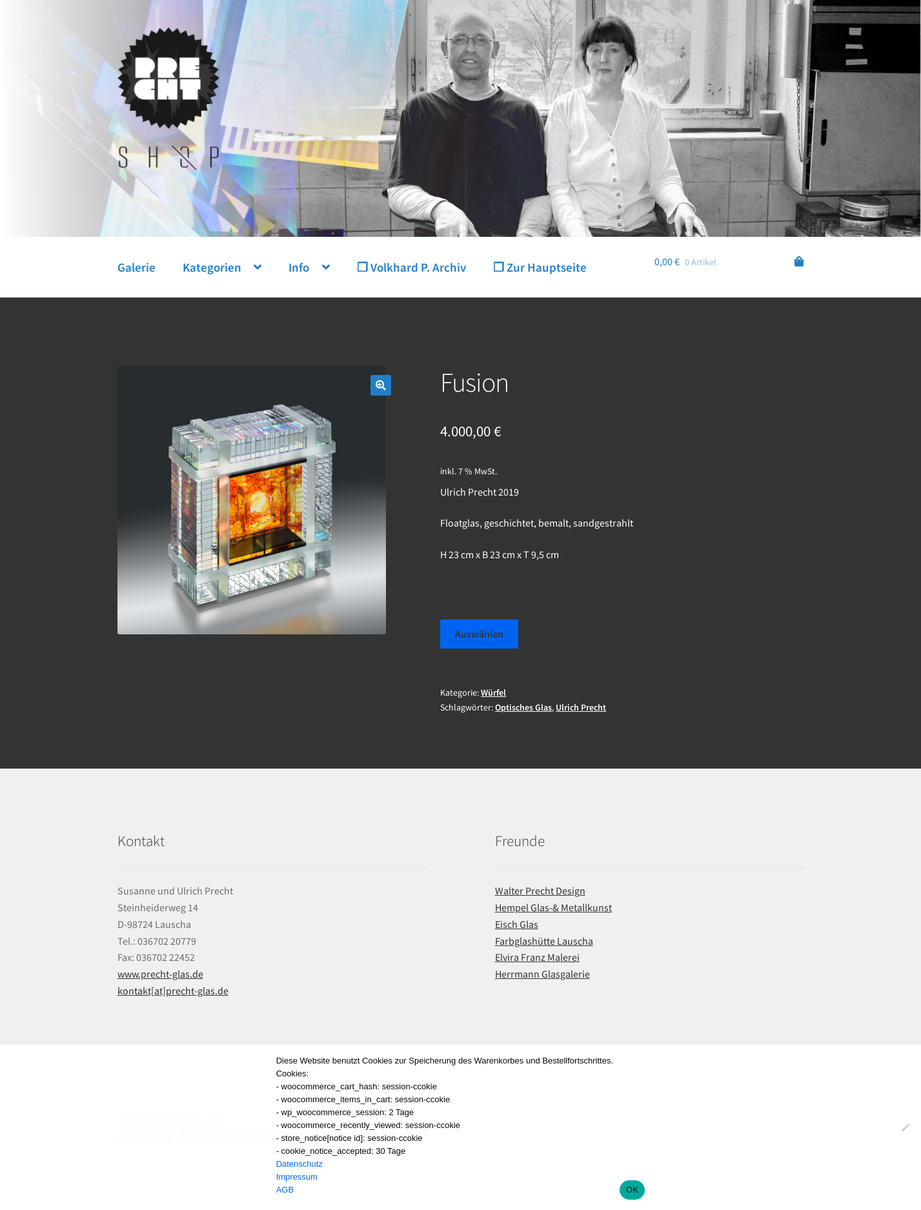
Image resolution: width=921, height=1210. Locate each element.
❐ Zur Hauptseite (540, 267)
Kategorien (212, 267)
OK (632, 1190)
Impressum (297, 1177)
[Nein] (904, 1127)
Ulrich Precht (581, 707)
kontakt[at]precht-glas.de (172, 990)
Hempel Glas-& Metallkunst (553, 907)
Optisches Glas (523, 707)
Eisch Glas (516, 924)
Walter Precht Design (540, 890)
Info (298, 267)
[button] (380, 385)
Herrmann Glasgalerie (542, 973)
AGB (285, 1190)
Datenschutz (299, 1164)
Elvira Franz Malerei (537, 957)
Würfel (493, 692)
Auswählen (479, 633)
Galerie (136, 267)
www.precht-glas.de (160, 973)
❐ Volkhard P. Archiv (411, 267)
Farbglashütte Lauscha (544, 940)
